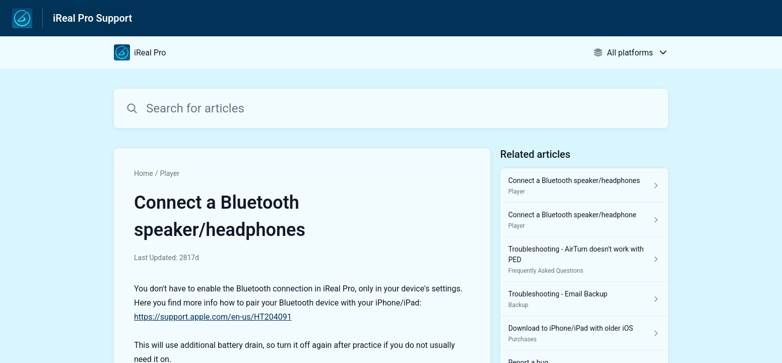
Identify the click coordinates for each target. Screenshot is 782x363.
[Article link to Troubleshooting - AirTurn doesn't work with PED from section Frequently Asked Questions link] (584, 259)
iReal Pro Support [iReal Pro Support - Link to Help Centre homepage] (92, 18)
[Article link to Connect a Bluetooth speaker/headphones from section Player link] (584, 185)
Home (143, 173)
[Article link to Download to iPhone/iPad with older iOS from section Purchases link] (584, 333)
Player (169, 173)
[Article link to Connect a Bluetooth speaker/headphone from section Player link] (584, 220)
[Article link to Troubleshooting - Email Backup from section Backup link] (584, 299)
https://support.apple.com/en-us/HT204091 (213, 317)
